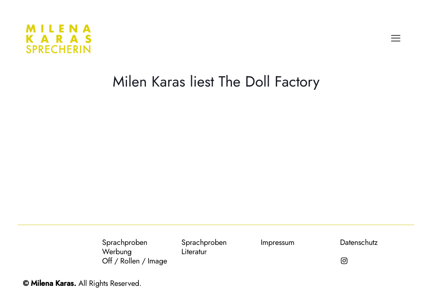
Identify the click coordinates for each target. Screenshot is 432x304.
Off (107, 260)
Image (157, 260)
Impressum (277, 242)
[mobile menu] (396, 38)
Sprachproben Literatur (204, 247)
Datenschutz (359, 242)
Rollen (130, 260)
